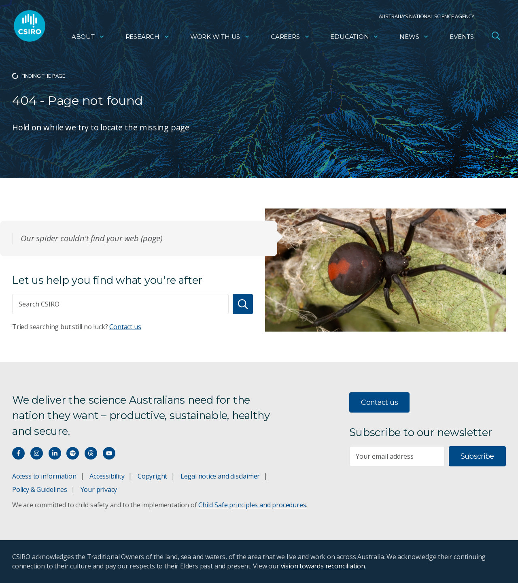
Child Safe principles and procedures (252, 504)
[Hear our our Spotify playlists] (72, 453)
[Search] (243, 304)
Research (147, 39)
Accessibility (106, 476)
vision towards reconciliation (323, 566)
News (414, 39)
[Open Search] (496, 38)
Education (354, 39)
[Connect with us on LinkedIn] (55, 453)
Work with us (220, 39)
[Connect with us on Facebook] (18, 453)
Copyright (152, 476)
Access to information (44, 476)
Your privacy (99, 489)
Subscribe (477, 456)
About (88, 39)
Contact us (125, 326)
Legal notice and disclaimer (220, 476)
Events (462, 39)
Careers (290, 39)
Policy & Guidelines (39, 489)
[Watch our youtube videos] (109, 453)
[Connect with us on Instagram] (36, 453)
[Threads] (91, 453)
